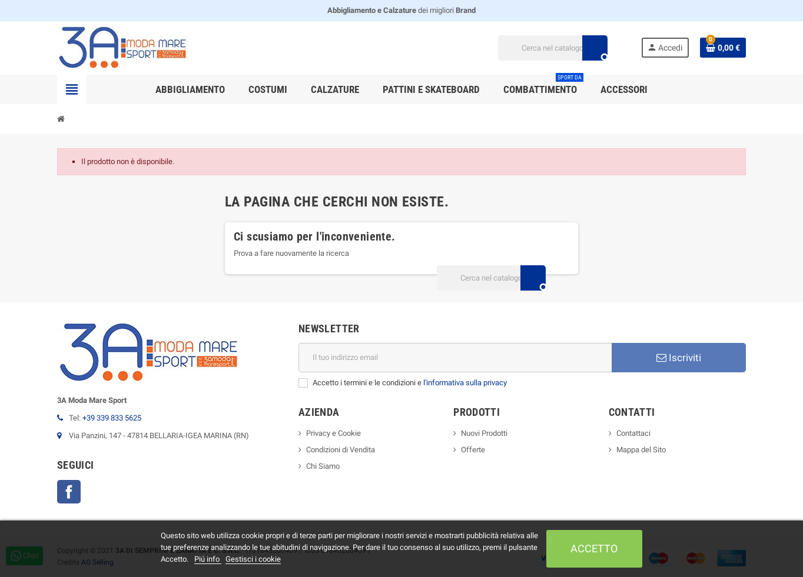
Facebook (69, 491)
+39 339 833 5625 (111, 417)
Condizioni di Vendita (340, 449)
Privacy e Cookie (333, 433)
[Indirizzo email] (455, 357)
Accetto (594, 548)
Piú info (207, 559)
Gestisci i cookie (253, 559)
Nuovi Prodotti (484, 433)
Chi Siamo (323, 466)
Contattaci (633, 433)
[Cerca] (552, 48)
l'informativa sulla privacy (465, 382)
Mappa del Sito (641, 449)
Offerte (473, 449)
